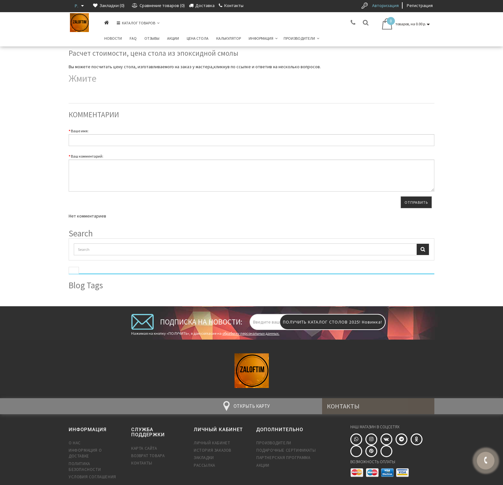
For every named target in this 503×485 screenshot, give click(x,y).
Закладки (204, 457)
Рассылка (204, 465)
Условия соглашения (92, 477)
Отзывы (151, 38)
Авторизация (385, 5)
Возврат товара (148, 455)
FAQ (133, 38)
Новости (113, 38)
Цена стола (198, 38)
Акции (173, 38)
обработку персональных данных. (250, 333)
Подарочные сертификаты (286, 450)
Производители (302, 38)
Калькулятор (228, 38)
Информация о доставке (85, 453)
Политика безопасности (85, 466)
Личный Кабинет (212, 443)
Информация (263, 38)
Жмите (83, 78)
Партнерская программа (283, 457)
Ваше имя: (80, 130)
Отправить (416, 202)
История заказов (212, 450)
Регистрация (420, 5)
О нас (75, 443)
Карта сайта (144, 448)
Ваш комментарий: (87, 156)
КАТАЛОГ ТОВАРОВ (138, 23)
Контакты (141, 463)
